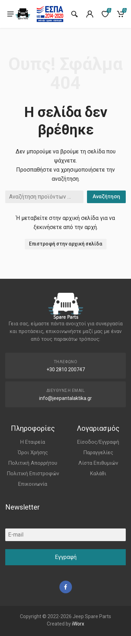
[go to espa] (50, 14)
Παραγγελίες (98, 452)
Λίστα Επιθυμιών (98, 463)
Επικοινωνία (32, 484)
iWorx (78, 624)
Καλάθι (98, 473)
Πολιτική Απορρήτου (32, 463)
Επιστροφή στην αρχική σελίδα (65, 244)
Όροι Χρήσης (33, 452)
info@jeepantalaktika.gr (65, 398)
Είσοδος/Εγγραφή (98, 442)
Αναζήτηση (106, 196)
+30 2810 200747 (65, 369)
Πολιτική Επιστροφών (33, 473)
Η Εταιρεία (32, 442)
